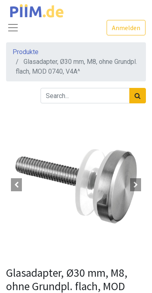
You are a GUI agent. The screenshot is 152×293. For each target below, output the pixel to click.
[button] (16, 185)
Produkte (26, 52)
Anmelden (126, 28)
